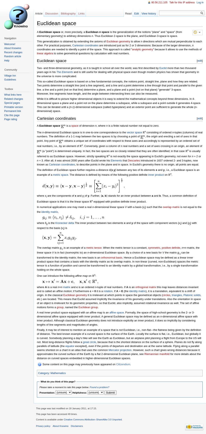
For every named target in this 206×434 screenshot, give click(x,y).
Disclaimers (77, 426)
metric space (60, 174)
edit (200, 60)
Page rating (10, 119)
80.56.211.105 (159, 2)
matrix (66, 287)
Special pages (12, 102)
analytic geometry (142, 49)
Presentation (47, 392)
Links (81, 13)
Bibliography (68, 13)
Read (128, 13)
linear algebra (45, 53)
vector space (134, 132)
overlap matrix (171, 207)
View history (148, 13)
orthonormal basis (111, 257)
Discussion (51, 13)
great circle (89, 342)
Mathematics (58, 373)
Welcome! (9, 44)
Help (6, 60)
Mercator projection (120, 350)
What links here (13, 94)
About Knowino (12, 48)
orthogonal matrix (145, 287)
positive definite (171, 247)
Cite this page (11, 115)
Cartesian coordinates (85, 45)
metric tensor (93, 247)
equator (69, 346)
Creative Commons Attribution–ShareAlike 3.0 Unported (93, 419)
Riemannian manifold (157, 354)
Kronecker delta (64, 223)
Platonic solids (192, 295)
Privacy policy (43, 426)
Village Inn (10, 75)
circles (166, 295)
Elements (116, 160)
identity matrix (49, 211)
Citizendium (123, 364)
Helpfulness (79, 392)
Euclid (163, 68)
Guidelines (10, 79)
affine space (116, 312)
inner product (156, 174)
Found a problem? (99, 387)
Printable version (13, 107)
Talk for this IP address (182, 2)
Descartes (134, 160)
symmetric (154, 247)
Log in (200, 2)
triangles (177, 295)
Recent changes (13, 52)
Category (43, 373)
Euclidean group (88, 307)
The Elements (64, 72)
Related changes (13, 98)
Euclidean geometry (118, 41)
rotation (108, 291)
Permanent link (12, 111)
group (60, 307)
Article (39, 13)
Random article (12, 56)
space (74, 125)
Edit (136, 13)
